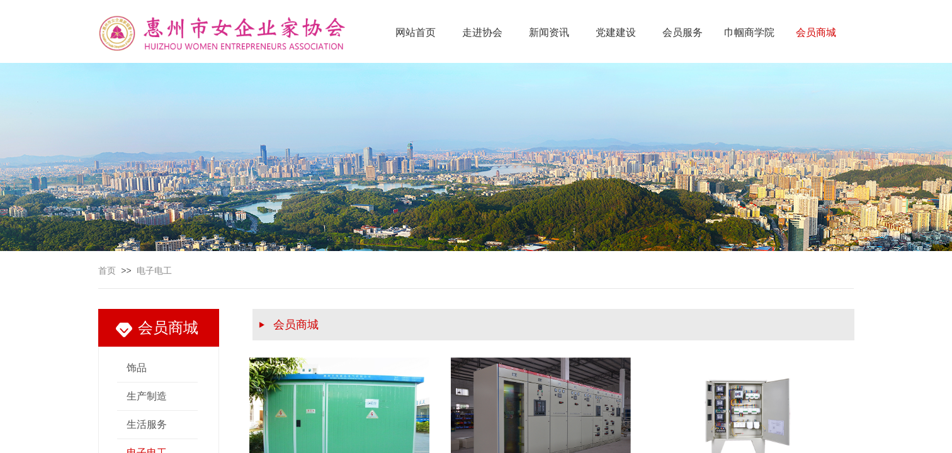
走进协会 (482, 32)
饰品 (137, 367)
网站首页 (415, 32)
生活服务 (147, 424)
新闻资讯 (549, 32)
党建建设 (616, 32)
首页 (107, 271)
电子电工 (154, 271)
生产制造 (147, 396)
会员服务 (682, 32)
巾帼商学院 (749, 32)
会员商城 (816, 32)
